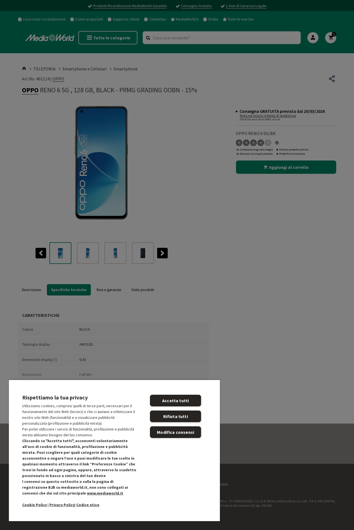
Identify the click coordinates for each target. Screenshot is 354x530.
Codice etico (87, 504)
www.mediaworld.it (105, 493)
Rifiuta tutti (175, 416)
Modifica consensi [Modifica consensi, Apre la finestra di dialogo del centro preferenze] (175, 432)
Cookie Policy (34, 504)
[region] (114, 450)
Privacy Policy (62, 504)
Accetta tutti (175, 400)
